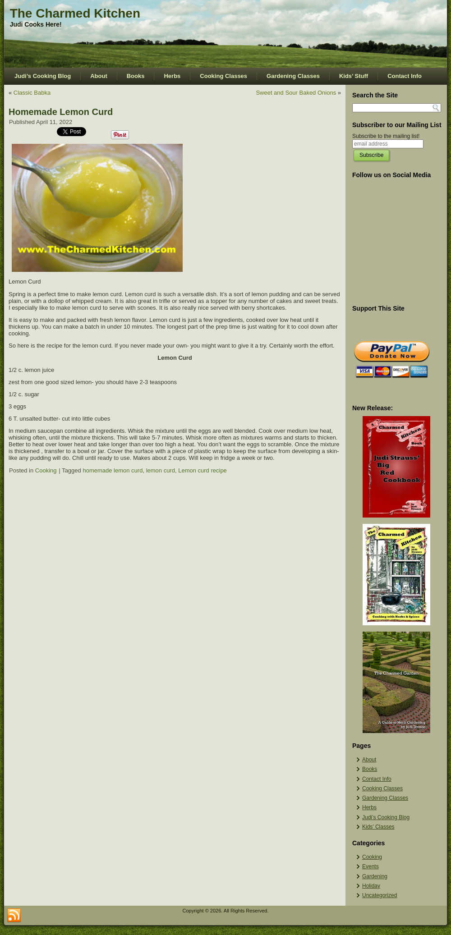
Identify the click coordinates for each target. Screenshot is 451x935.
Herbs (172, 76)
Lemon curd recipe (202, 470)
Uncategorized (379, 895)
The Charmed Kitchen (75, 13)
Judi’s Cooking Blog (42, 76)
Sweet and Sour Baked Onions (296, 92)
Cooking (46, 470)
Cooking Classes (223, 76)
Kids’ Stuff (353, 76)
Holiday (371, 886)
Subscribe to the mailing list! (385, 136)
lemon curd (160, 470)
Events (370, 866)
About (98, 76)
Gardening (374, 876)
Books (136, 76)
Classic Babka (32, 92)
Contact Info (404, 76)
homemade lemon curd (113, 470)
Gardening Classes (293, 76)
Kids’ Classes (378, 827)
